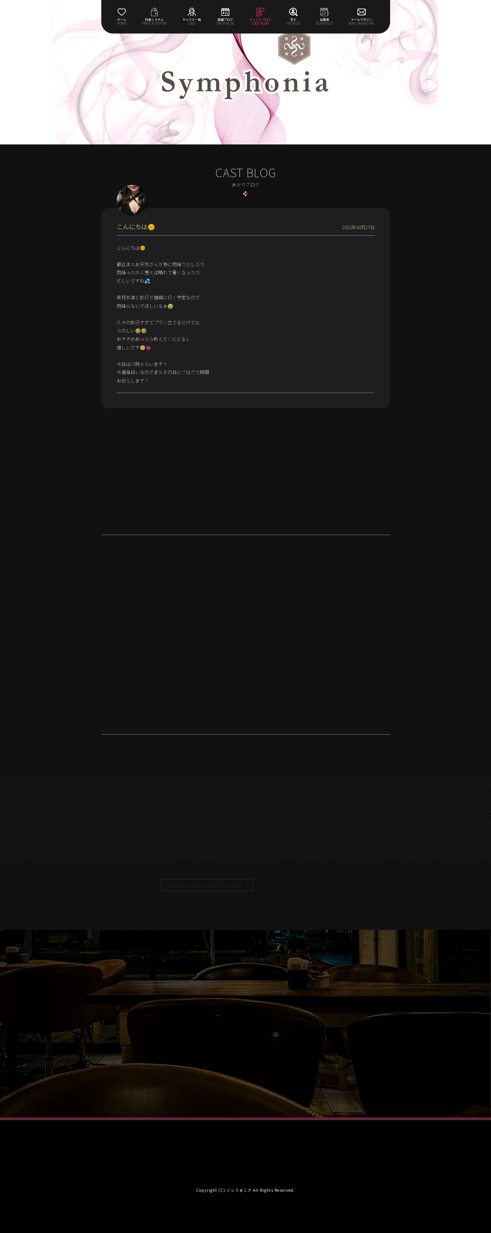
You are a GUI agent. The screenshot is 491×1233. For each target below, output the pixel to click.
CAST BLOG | (204, 885)
